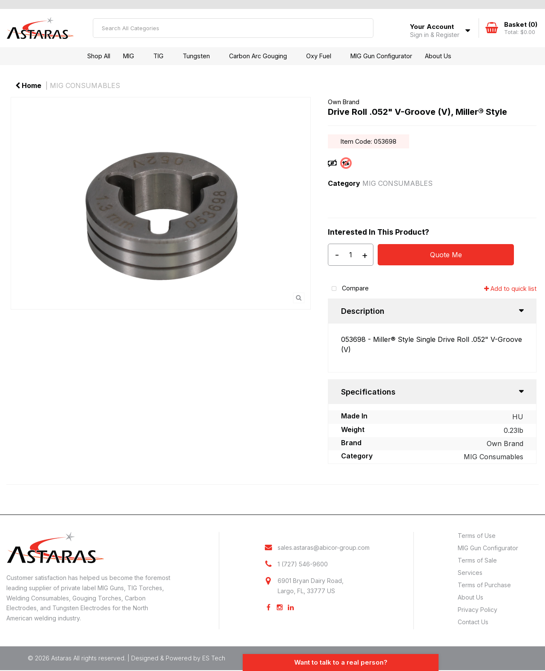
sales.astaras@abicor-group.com (324, 547)
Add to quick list (510, 288)
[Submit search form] (363, 28)
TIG (158, 56)
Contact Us (473, 622)
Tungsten (196, 56)
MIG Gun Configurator (381, 56)
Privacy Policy (477, 609)
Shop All (98, 56)
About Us (438, 56)
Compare (348, 289)
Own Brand (343, 101)
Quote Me (446, 254)
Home (28, 85)
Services (470, 572)
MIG (128, 56)
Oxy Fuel (318, 56)
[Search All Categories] (233, 28)
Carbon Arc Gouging (258, 56)
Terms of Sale (477, 560)
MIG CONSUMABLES (85, 85)
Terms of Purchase (484, 585)
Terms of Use (477, 535)
